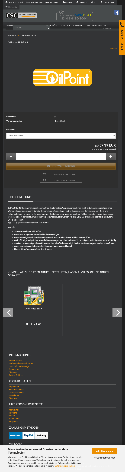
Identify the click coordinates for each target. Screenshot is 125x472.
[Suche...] (47, 27)
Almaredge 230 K (34, 308)
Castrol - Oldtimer (71, 25)
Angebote (11, 25)
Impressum (14, 386)
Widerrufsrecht (15, 360)
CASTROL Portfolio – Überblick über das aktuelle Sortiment (32, 2)
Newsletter (14, 395)
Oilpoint (113, 48)
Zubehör (52, 25)
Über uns (82, 2)
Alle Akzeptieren (104, 451)
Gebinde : (10, 129)
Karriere (67, 2)
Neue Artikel (14, 418)
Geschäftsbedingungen (19, 366)
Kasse (12, 415)
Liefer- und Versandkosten (21, 363)
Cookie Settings (16, 375)
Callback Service (16, 392)
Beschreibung (20, 197)
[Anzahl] (61, 156)
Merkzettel (11, 7)
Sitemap (12, 372)
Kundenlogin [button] (107, 2)
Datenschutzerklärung (65, 466)
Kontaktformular (16, 389)
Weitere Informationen (104, 457)
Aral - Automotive (96, 25)
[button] (93, 2)
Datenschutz (14, 369)
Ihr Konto (13, 413)
